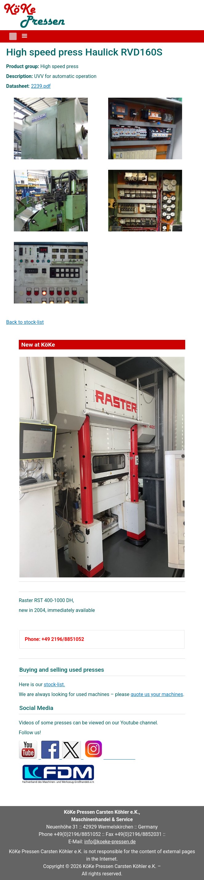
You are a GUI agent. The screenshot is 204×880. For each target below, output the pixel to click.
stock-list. (54, 684)
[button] (13, 36)
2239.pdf (41, 86)
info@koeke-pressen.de (110, 842)
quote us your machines (157, 694)
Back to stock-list (25, 322)
